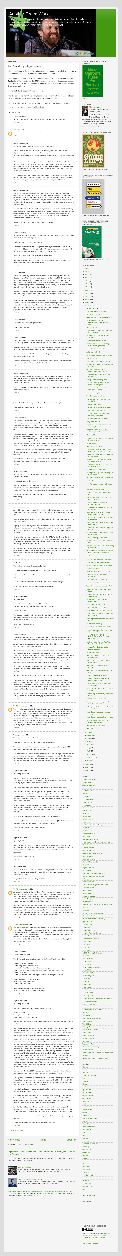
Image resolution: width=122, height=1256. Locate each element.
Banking (85, 1081)
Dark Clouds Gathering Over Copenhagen (96, 600)
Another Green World (29, 14)
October (90, 732)
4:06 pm (16, 366)
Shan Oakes (86, 981)
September (91, 735)
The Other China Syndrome (96, 311)
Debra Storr (86, 816)
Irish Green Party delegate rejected (98, 583)
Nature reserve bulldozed (95, 314)
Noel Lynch (86, 910)
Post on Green (87, 947)
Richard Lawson (88, 961)
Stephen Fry (86, 1183)
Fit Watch (85, 828)
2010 (87, 299)
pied (84, 1164)
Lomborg (85, 1141)
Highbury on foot (88, 868)
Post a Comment (17, 1130)
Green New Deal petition (95, 446)
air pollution (86, 1070)
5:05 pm (16, 464)
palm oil (85, 1155)
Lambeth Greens (88, 887)
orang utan (86, 1152)
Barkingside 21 (87, 802)
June (89, 745)
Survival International (89, 1007)
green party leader (89, 1127)
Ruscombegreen (88, 976)
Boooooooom (87, 805)
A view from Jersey (89, 779)
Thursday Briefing (88, 1035)
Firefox (84, 1115)
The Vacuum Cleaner (90, 1030)
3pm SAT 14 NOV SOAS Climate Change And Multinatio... (98, 513)
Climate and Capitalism (90, 808)
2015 (87, 284)
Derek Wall (95, 107)
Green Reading (87, 856)
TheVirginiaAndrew (20, 706)
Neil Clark (85, 907)
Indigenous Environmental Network (94, 873)
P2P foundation (87, 924)
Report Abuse (88, 1196)
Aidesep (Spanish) (89, 785)
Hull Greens (86, 870)
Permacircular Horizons (90, 939)
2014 (87, 287)
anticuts (85, 794)
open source (86, 1149)
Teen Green (86, 1012)
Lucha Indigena (87, 899)
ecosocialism (87, 1110)
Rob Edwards (87, 964)
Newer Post (14, 1139)
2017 (87, 277)
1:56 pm (16, 123)
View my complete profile (91, 127)
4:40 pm (16, 410)
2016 (87, 281)
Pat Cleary (86, 927)
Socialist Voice (87, 993)
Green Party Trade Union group (93, 853)
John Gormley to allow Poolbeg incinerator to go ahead (97, 345)
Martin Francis (87, 902)
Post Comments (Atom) (26, 1145)
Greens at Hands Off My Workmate (99, 317)
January (90, 760)
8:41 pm (16, 763)
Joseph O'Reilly (88, 882)
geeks (84, 1121)
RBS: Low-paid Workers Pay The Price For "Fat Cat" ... (98, 643)
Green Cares (87, 845)
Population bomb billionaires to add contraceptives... (99, 426)
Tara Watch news (92, 652)
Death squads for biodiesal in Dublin (99, 565)
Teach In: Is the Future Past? (96, 699)
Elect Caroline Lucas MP (95, 349)
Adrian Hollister (87, 782)
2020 (87, 271)
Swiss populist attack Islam (96, 341)
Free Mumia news (92, 568)
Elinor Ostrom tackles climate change (99, 717)
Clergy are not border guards (96, 380)
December (91, 305)
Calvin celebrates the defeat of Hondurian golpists (97, 721)
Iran (83, 1132)
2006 (87, 770)
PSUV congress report (94, 404)
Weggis (85, 1055)
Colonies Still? (91, 443)
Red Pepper (86, 950)
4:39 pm (16, 393)
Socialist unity (87, 990)
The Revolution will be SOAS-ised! (98, 407)
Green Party (86, 1124)
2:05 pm (16, 183)
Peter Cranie (87, 941)
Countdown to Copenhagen (96, 470)
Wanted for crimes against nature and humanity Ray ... (99, 455)
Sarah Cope (86, 978)
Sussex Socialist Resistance (92, 1010)
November (91, 308)
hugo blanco (86, 1129)
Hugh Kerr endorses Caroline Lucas (99, 355)
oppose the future (88, 921)
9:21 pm (16, 859)
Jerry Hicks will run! (93, 422)
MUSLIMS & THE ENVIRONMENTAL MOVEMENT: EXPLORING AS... (99, 552)
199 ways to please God (95, 489)
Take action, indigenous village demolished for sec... (97, 389)
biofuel (84, 1084)
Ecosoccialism (87, 1107)
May (88, 748)
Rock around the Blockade (91, 967)
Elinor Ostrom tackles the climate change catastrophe (98, 713)
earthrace (85, 1101)
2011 (87, 296)
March (89, 754)
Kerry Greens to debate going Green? (99, 559)
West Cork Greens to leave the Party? (100, 586)
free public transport (89, 1118)
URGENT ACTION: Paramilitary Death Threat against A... (100, 431)
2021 (87, 268)
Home (43, 1139)
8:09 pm (16, 728)
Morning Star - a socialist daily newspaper (97, 904)
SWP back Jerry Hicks (94, 393)
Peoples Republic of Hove (91, 933)
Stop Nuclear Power (89, 1001)
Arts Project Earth (88, 799)
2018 (87, 274)
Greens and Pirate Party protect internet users (97, 656)
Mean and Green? (92, 435)
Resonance (86, 956)
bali (83, 1078)
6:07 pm (16, 627)
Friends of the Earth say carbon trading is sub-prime (97, 648)
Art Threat (86, 796)
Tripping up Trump (88, 1044)
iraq (83, 1135)
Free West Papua (88, 833)
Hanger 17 (86, 865)
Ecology (85, 1104)
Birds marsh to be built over (96, 410)
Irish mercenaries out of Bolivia (97, 419)
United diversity (87, 1050)
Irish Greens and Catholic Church (98, 361)
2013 (87, 290)
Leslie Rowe (86, 893)
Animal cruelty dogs (89, 1075)
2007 (87, 767)
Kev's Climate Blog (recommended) (95, 885)
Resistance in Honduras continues (98, 562)
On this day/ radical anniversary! (93, 919)
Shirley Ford (86, 984)
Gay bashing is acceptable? (96, 725)
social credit (86, 1178)
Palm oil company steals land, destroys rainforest (97, 503)
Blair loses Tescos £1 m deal (96, 607)
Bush (84, 1087)
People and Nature (89, 930)
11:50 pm (16, 1126)
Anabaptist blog (88, 791)
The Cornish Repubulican (91, 1018)
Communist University (94, 624)
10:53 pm (16, 882)
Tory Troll (85, 1041)
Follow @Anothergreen (90, 1243)
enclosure (85, 1112)
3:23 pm (16, 312)
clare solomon (87, 1092)
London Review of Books (91, 1144)
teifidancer (86, 1015)
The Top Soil (86, 1027)
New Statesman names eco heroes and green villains (99, 460)
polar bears (86, 1166)
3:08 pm (16, 225)
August (89, 738)
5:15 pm (16, 500)
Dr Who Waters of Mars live (96, 481)
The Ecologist (87, 1021)
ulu (83, 1189)
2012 (87, 293)
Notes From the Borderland (92, 916)
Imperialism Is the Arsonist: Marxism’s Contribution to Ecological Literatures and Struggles (40, 1191)
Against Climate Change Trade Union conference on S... (99, 465)
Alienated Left (87, 788)
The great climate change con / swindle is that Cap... (97, 703)
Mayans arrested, (92, 358)
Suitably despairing (89, 1004)
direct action (86, 1098)
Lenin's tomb (87, 890)
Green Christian (88, 848)
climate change (87, 1095)
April (89, 751)
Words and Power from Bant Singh (94, 1058)
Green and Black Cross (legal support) (96, 842)
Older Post (71, 1139)
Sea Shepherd (87, 1175)
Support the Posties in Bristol (96, 675)
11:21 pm (16, 944)
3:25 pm (16, 330)
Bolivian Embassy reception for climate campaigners (97, 384)
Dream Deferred (88, 819)
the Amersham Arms (93, 556)
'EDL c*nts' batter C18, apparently (98, 627)
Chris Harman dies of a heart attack (99, 610)
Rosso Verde (87, 970)
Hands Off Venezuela (90, 862)
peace (84, 1158)
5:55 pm (16, 556)
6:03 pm (16, 589)
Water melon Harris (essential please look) (97, 1052)
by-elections (86, 1090)
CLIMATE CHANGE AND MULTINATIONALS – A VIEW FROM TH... (97, 637)
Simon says (86, 987)
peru (84, 1161)
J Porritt (85, 879)
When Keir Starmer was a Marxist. (30, 1179)
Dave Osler (86, 813)
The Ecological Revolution (95, 396)
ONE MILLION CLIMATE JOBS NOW (99, 478)
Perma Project (87, 936)
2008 (87, 764)
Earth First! (86, 822)
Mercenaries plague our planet (97, 604)
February (90, 757)
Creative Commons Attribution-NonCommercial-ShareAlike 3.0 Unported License (96, 1235)
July (88, 741)
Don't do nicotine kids (94, 327)
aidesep (85, 1067)
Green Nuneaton (88, 850)
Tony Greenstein (88, 1038)
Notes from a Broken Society (92, 913)
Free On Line (87, 830)
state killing (86, 1181)
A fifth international (93, 352)
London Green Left (89, 896)
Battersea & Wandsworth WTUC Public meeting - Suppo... (97, 679)
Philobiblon (86, 944)
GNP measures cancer (90, 839)
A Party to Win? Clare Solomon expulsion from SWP (97, 414)
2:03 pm (16, 136)
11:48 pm (16, 993)
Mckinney (85, 1147)
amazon (85, 1073)
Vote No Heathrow (24, 1167)
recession (85, 1172)
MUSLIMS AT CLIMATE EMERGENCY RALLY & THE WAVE (97, 322)
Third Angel (86, 1032)
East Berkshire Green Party (92, 825)
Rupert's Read (87, 973)
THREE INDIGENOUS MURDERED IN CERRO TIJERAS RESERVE (99, 450)
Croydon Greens (88, 811)
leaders (85, 1138)
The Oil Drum (87, 1024)
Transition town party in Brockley (98, 571)
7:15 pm (16, 699)
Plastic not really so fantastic (96, 538)
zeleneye (16, 130)
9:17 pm (16, 830)
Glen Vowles (86, 836)
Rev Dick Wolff (87, 959)
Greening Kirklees (88, 859)
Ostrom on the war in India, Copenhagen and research (96, 370)
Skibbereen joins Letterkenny (96, 580)
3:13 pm (16, 265)
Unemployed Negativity (90, 1047)
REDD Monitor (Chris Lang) (92, 953)
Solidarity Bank (87, 996)
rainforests (86, 1169)
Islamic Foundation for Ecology (93, 876)
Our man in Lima (92, 728)
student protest (87, 1186)
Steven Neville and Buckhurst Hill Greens (97, 998)
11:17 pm (16, 917)
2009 (87, 302)
